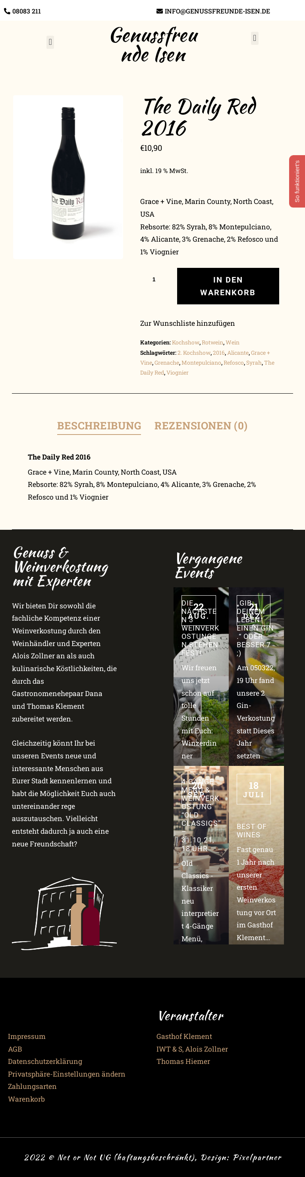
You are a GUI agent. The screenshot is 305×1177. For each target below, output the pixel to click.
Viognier (177, 372)
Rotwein (212, 342)
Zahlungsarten (32, 1086)
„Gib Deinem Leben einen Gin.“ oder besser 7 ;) (255, 628)
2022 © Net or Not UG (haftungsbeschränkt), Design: (128, 1157)
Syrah (254, 362)
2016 (219, 352)
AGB (15, 1049)
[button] (50, 42)
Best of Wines (252, 831)
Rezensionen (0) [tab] (201, 425)
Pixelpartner (257, 1157)
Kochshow (185, 342)
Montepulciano (201, 362)
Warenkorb (26, 1099)
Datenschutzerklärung (45, 1061)
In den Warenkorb (228, 286)
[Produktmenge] (157, 279)
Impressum (27, 1036)
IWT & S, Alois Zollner (192, 1049)
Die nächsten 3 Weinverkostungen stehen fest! (200, 628)
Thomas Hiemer (183, 1061)
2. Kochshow (194, 352)
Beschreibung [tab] (99, 425)
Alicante (238, 352)
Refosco (234, 362)
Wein (232, 342)
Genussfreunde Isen (152, 44)
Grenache (166, 362)
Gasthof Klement (184, 1036)
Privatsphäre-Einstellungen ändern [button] (66, 1074)
